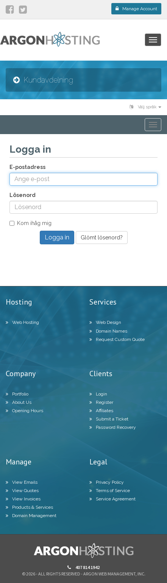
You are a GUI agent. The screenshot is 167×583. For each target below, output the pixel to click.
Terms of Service (109, 490)
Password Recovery (112, 427)
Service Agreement (112, 499)
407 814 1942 (83, 567)
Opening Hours (24, 410)
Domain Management (31, 515)
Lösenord (22, 195)
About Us (18, 402)
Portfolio (17, 394)
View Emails (21, 482)
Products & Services (29, 507)
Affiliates (101, 410)
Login (98, 394)
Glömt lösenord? (102, 237)
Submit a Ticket (108, 419)
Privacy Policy (106, 482)
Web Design (105, 322)
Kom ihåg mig (30, 223)
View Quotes (22, 490)
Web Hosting (22, 322)
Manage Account (136, 8)
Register (101, 402)
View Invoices (23, 499)
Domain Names (108, 331)
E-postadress (27, 167)
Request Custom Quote (117, 339)
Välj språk (145, 107)
